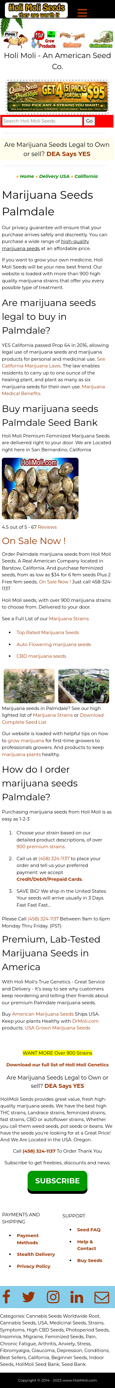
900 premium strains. (41, 846)
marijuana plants (22, 754)
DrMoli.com (85, 1021)
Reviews (47, 527)
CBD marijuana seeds (41, 656)
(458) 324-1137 (54, 858)
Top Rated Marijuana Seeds (48, 632)
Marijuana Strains (69, 618)
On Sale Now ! (55, 582)
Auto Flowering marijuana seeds (54, 644)
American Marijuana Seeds (42, 1014)
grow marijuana (26, 740)
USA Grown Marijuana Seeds (57, 1028)
